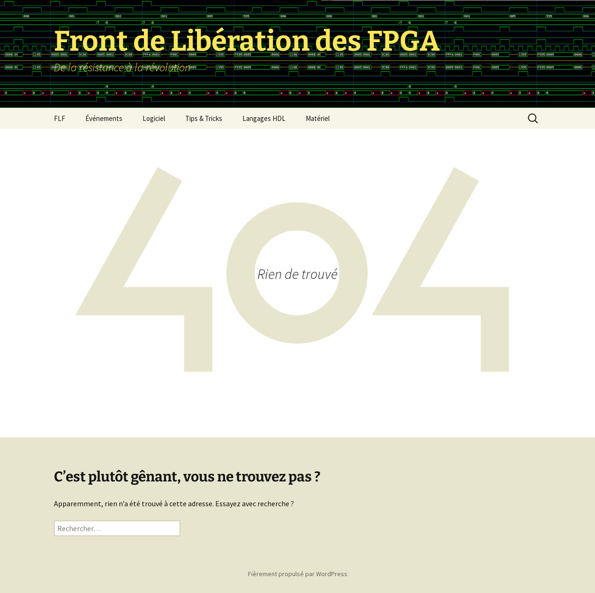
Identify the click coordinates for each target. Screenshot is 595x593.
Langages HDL (264, 118)
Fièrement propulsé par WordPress (297, 574)
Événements (103, 118)
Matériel (318, 118)
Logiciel (154, 118)
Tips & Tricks (203, 118)
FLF (59, 118)
